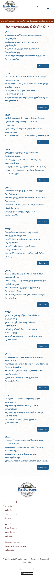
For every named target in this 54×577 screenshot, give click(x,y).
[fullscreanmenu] (48, 8)
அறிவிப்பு (8, 510)
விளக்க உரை (42, 66)
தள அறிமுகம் (10, 506)
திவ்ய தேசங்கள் (11, 528)
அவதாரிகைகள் (11, 532)
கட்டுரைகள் (9, 536)
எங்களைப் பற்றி (11, 502)
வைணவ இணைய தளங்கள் (16, 546)
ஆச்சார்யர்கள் (10, 550)
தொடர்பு (8, 518)
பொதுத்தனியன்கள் (12, 542)
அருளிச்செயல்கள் (12, 524)
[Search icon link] (37, 6)
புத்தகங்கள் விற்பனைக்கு (14, 514)
